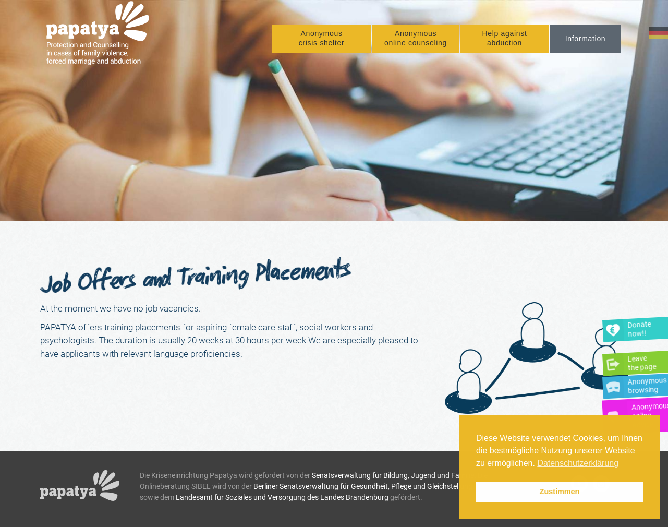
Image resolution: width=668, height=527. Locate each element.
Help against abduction (504, 40)
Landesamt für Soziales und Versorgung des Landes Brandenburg (282, 497)
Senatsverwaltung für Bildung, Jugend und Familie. (394, 475)
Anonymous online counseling (415, 40)
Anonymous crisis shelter (322, 40)
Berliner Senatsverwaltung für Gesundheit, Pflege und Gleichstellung (362, 486)
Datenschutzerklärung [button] (577, 463)
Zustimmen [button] (560, 491)
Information (585, 40)
